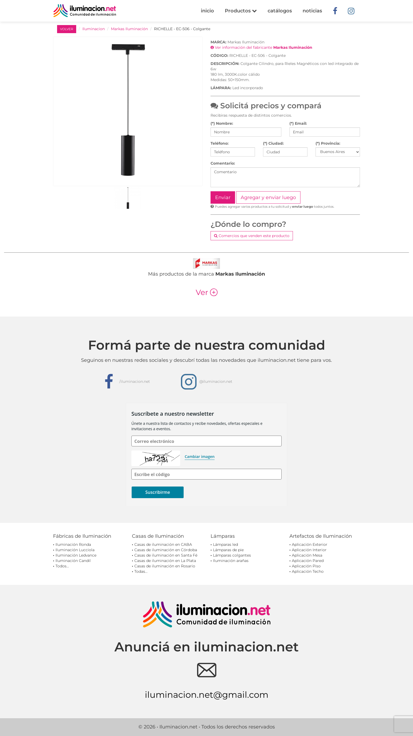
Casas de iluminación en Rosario (164, 566)
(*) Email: (298, 123)
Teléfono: (220, 143)
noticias (312, 11)
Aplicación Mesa (307, 555)
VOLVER (66, 29)
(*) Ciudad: (273, 143)
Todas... (141, 571)
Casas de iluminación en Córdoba (165, 549)
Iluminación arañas (230, 560)
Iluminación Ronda (73, 544)
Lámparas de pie (228, 549)
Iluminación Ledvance (75, 555)
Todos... (62, 566)
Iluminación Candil (73, 560)
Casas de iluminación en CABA (163, 544)
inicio (207, 11)
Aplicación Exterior (309, 544)
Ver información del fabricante (261, 47)
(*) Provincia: (328, 143)
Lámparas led (225, 544)
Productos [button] (241, 11)
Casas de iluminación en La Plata (165, 560)
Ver (207, 292)
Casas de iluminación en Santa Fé (165, 555)
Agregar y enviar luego (268, 197)
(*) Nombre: (222, 123)
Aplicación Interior (309, 549)
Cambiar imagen (200, 456)
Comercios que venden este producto (251, 235)
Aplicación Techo (308, 571)
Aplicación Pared (308, 560)
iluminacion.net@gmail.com (206, 694)
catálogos (280, 11)
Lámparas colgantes (232, 555)
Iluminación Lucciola (74, 549)
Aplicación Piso (306, 566)
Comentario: (223, 163)
